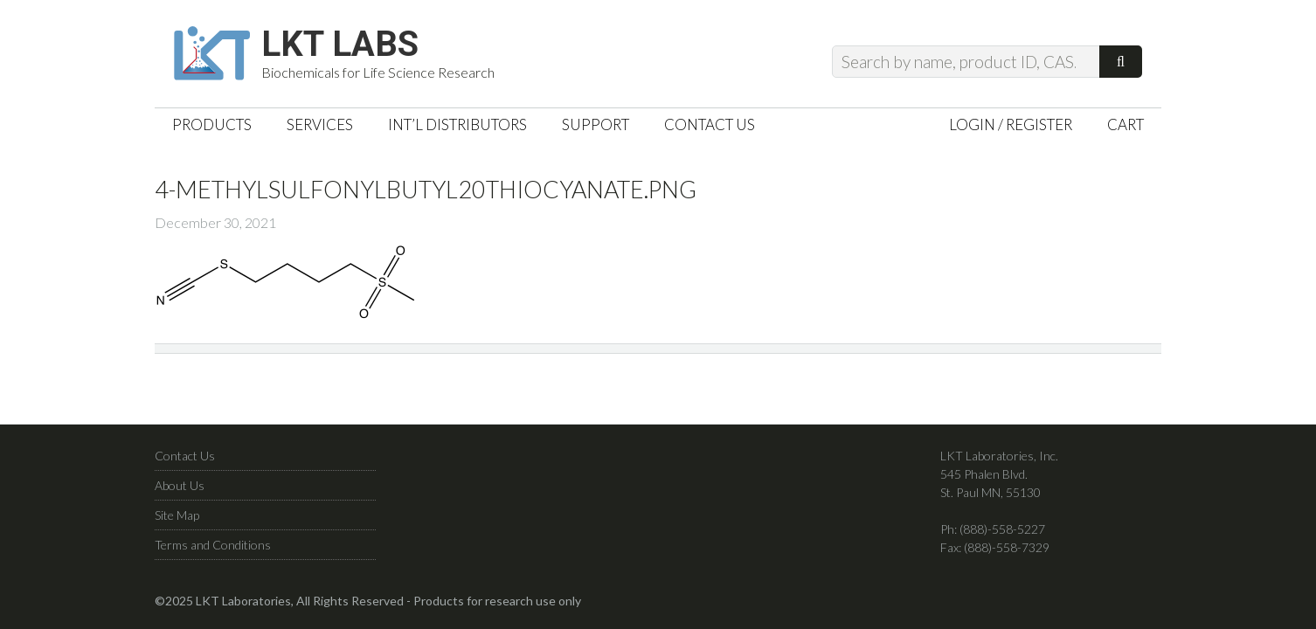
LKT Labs (340, 44)
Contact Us (185, 455)
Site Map (177, 515)
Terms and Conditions (213, 544)
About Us (179, 485)
